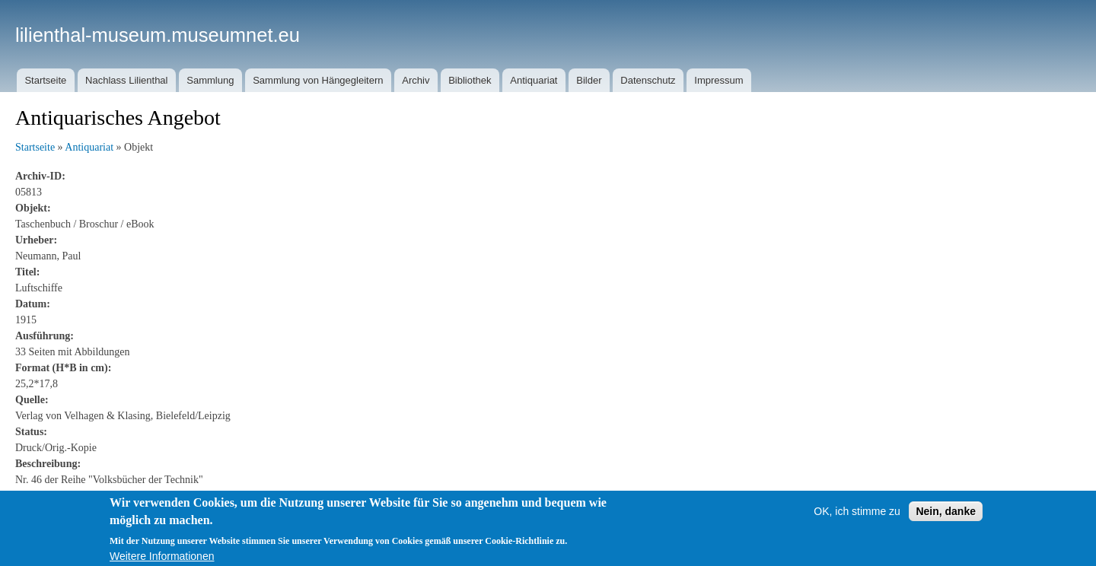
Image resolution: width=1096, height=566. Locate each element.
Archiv (415, 80)
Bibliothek (469, 80)
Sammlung (210, 80)
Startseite (45, 80)
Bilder (588, 80)
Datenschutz (647, 80)
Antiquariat (533, 80)
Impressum (718, 80)
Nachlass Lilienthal (126, 80)
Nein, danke (946, 516)
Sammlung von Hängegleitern (318, 80)
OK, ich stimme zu (857, 516)
